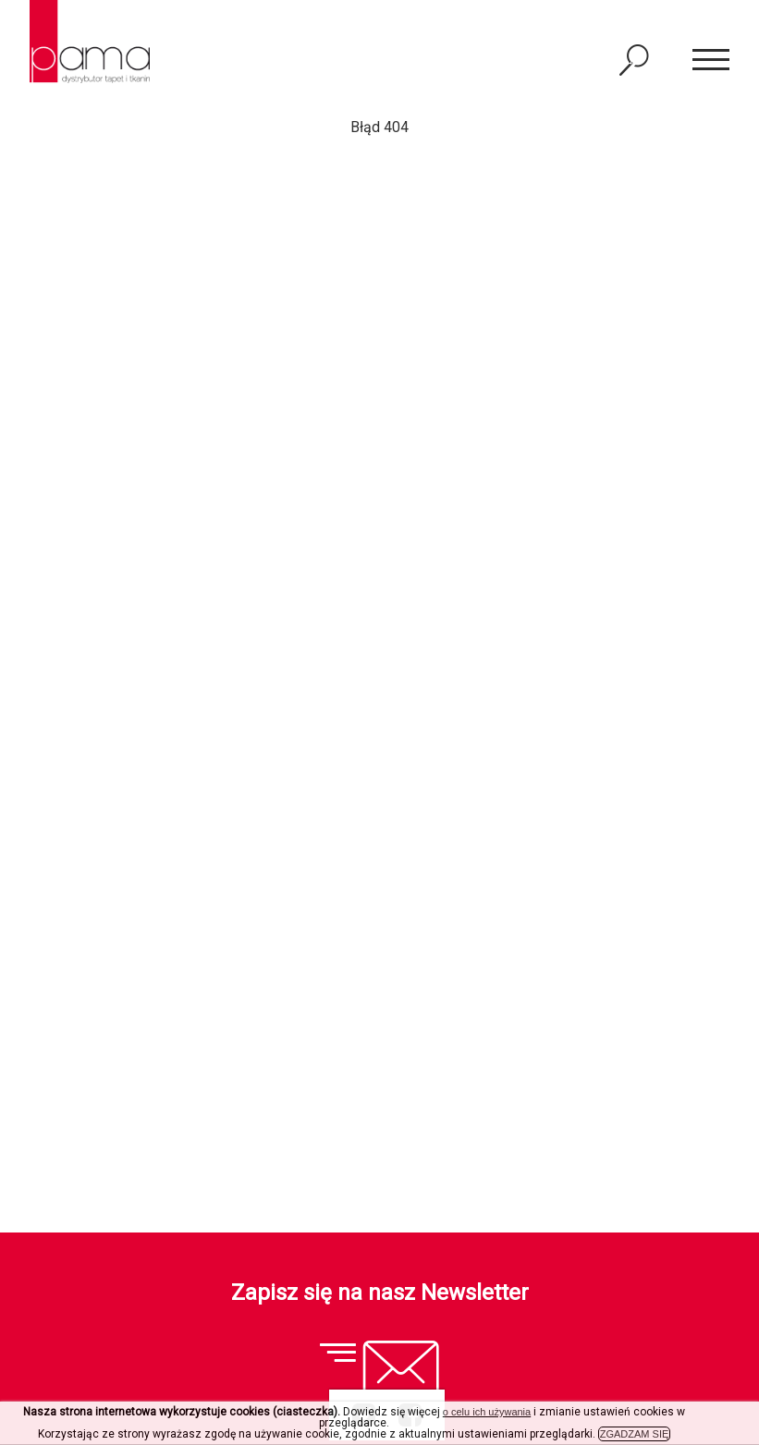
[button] (710, 60)
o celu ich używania (487, 1411)
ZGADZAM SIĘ (634, 1433)
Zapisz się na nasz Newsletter (380, 1292)
